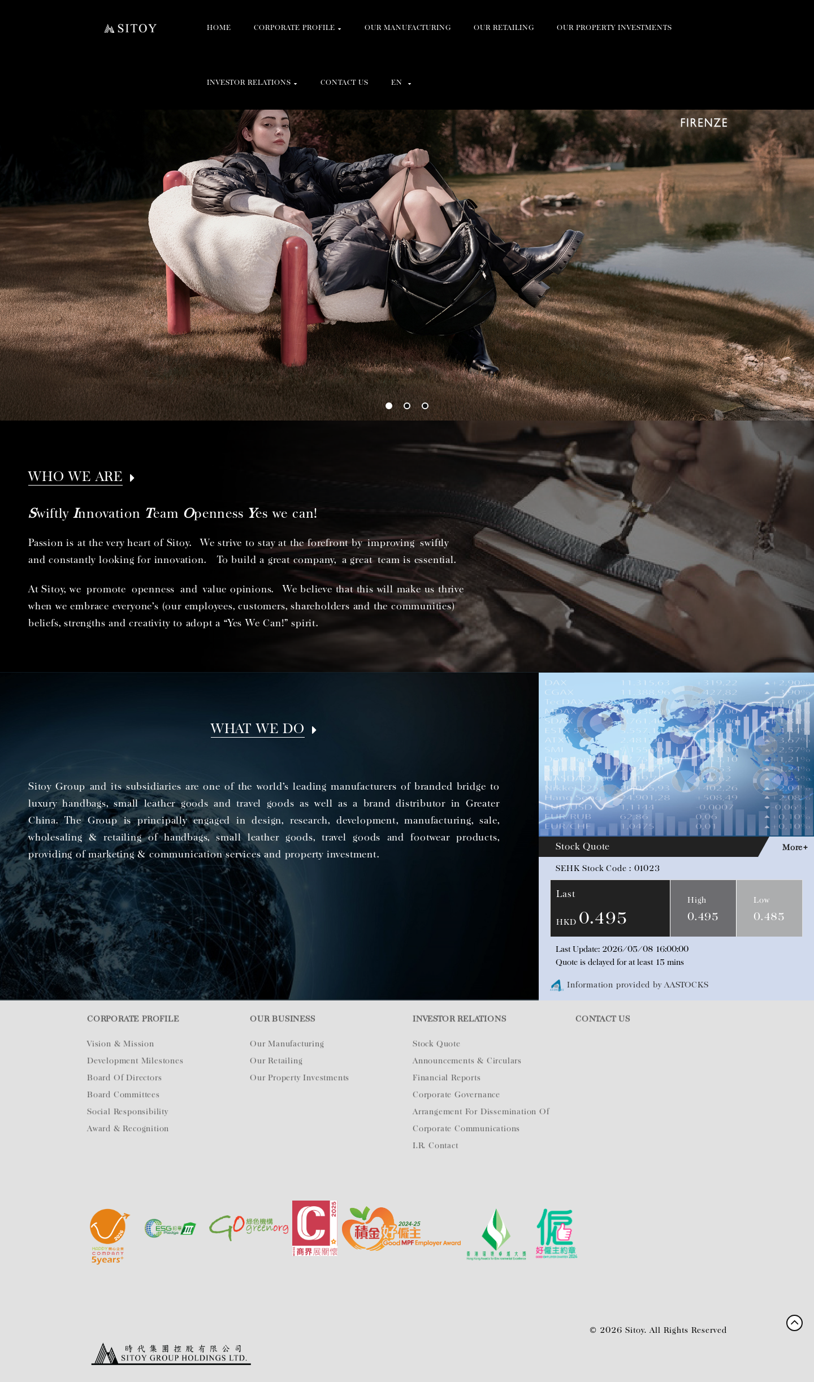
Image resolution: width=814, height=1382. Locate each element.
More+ (795, 847)
